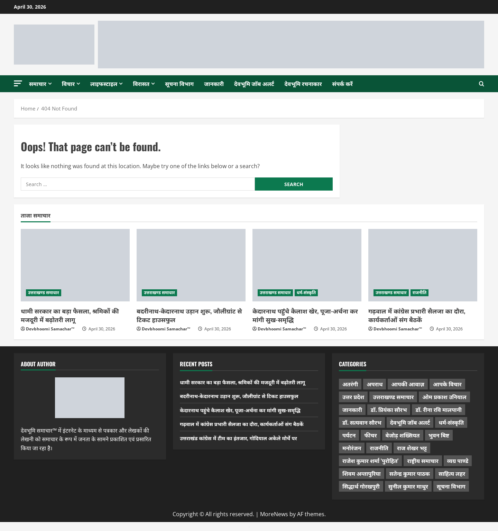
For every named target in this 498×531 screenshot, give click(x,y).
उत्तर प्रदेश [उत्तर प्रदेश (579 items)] (353, 397)
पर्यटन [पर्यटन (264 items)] (349, 435)
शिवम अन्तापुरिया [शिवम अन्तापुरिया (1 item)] (361, 473)
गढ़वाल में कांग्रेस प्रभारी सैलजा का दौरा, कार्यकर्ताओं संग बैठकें (416, 315)
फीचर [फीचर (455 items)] (370, 435)
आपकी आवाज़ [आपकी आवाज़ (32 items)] (407, 384)
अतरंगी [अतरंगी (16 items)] (350, 384)
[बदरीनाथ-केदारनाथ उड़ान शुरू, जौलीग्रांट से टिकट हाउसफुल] (191, 265)
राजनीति (420, 293)
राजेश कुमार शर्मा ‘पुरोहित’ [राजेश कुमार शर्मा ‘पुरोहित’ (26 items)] (370, 460)
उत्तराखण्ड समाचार (43, 293)
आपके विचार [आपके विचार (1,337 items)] (447, 384)
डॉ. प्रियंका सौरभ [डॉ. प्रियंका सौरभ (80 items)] (389, 409)
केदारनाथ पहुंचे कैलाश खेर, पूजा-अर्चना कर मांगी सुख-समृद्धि (305, 315)
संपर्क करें (342, 83)
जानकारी (214, 83)
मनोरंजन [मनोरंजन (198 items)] (351, 448)
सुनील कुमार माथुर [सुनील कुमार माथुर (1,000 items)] (408, 486)
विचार (68, 83)
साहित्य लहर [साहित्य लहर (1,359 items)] (452, 473)
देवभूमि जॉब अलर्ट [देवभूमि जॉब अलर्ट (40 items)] (410, 422)
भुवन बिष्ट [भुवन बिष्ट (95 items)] (439, 435)
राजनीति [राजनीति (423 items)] (379, 448)
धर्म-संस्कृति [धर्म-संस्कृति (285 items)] (451, 422)
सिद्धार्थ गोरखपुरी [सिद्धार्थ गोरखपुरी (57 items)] (361, 486)
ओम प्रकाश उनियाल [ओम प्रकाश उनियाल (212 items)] (444, 397)
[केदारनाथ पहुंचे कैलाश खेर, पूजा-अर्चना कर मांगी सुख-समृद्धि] (306, 265)
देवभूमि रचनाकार (303, 83)
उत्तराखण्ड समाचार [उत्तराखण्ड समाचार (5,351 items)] (393, 397)
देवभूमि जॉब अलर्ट (254, 83)
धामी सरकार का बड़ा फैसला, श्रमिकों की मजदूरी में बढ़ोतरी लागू (70, 315)
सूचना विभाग (179, 83)
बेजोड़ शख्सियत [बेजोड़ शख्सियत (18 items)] (403, 435)
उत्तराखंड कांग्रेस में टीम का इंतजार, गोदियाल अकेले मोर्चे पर (243, 438)
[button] (18, 83)
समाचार (37, 83)
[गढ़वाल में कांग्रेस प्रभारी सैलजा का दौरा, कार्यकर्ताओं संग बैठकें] (422, 265)
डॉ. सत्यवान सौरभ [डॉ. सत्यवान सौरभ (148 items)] (361, 422)
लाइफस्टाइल (103, 83)
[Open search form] (481, 83)
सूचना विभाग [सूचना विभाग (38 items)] (451, 486)
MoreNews (274, 514)
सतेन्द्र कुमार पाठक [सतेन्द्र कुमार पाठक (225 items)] (409, 473)
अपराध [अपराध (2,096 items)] (374, 384)
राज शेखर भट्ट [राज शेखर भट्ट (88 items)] (412, 448)
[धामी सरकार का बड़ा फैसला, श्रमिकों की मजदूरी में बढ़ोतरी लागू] (75, 265)
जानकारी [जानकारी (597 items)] (352, 409)
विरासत (141, 83)
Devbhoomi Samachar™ (50, 329)
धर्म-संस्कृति (306, 293)
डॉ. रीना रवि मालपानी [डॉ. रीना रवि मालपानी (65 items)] (438, 409)
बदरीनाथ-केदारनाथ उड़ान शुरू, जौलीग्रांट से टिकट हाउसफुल (189, 315)
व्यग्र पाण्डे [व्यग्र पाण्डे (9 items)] (457, 460)
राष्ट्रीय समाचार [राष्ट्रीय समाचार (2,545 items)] (422, 460)
